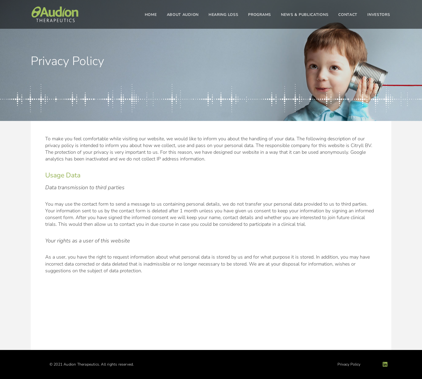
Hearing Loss (223, 14)
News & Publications (304, 14)
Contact (347, 14)
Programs (259, 14)
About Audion (183, 14)
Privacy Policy (348, 364)
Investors (378, 14)
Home (151, 14)
